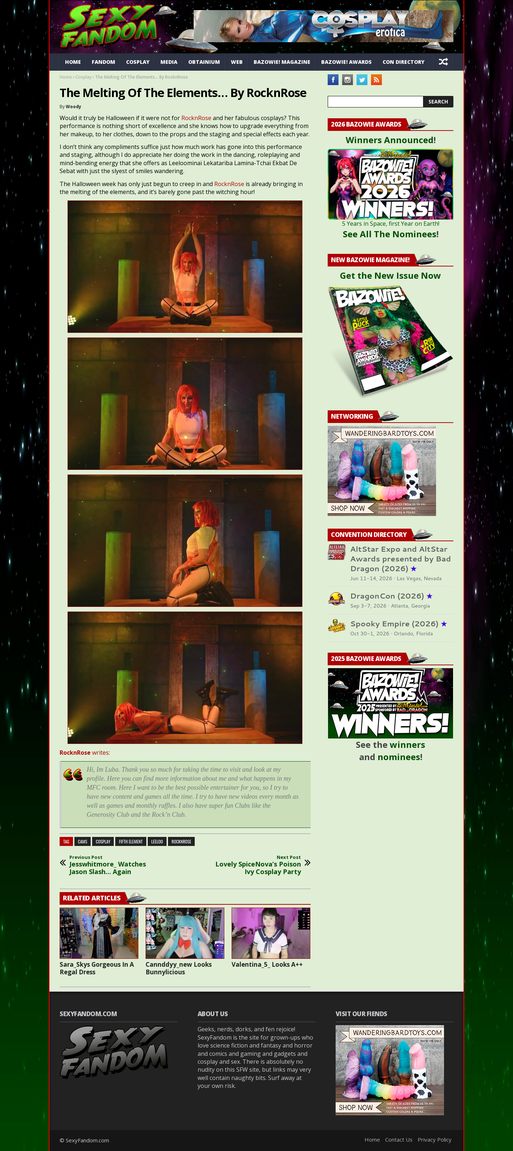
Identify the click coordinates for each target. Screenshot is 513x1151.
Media (168, 61)
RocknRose (196, 118)
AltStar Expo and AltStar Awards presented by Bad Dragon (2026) (400, 558)
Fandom (103, 61)
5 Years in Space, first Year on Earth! (390, 224)
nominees (399, 757)
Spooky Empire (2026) (398, 624)
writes (84, 753)
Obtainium (204, 61)
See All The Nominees (389, 234)
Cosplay (138, 61)
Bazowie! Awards (346, 61)
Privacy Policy (435, 1139)
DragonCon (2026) (391, 596)
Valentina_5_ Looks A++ (267, 964)
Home (73, 61)
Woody (73, 106)
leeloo (157, 841)
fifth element (130, 841)
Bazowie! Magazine (282, 61)
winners (407, 744)
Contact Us (399, 1139)
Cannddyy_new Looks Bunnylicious (179, 968)
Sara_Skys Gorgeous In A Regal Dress (97, 968)
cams (82, 841)
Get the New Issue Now (390, 275)
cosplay (103, 841)
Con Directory (403, 61)
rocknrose (181, 841)
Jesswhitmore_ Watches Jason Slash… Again (117, 865)
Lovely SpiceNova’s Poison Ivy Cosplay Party (253, 865)
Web (237, 61)
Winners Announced (390, 140)
